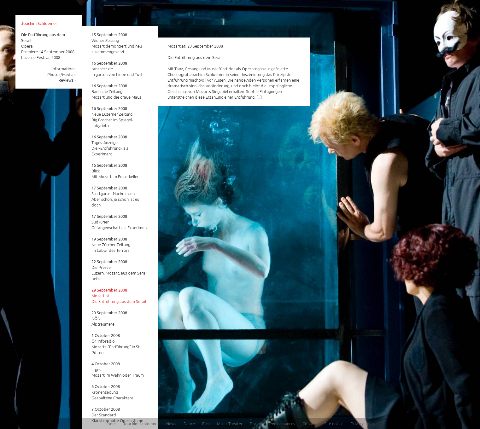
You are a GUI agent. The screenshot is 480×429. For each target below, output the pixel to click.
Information (64, 69)
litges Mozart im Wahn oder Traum (117, 369)
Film (206, 423)
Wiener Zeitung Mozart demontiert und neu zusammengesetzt (116, 43)
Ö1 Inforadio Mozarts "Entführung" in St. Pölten (116, 344)
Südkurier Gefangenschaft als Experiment (119, 221)
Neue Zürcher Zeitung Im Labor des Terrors (110, 244)
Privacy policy (363, 423)
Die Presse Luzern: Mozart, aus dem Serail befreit (119, 270)
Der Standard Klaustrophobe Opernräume (117, 414)
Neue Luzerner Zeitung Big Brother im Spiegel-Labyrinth (112, 117)
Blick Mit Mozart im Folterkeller (115, 170)
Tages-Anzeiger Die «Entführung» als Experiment (109, 145)
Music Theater (230, 423)
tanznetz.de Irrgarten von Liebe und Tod (116, 68)
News (171, 423)
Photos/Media (61, 74)
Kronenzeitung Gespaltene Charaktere (112, 392)
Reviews (67, 80)
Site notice (333, 423)
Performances (282, 423)
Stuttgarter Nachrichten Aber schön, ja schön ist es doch (115, 196)
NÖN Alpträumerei (109, 318)
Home (110, 423)
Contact (309, 423)
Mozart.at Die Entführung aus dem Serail (118, 295)
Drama (256, 423)
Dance (189, 423)
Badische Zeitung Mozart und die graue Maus (116, 91)
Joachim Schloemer (39, 23)
